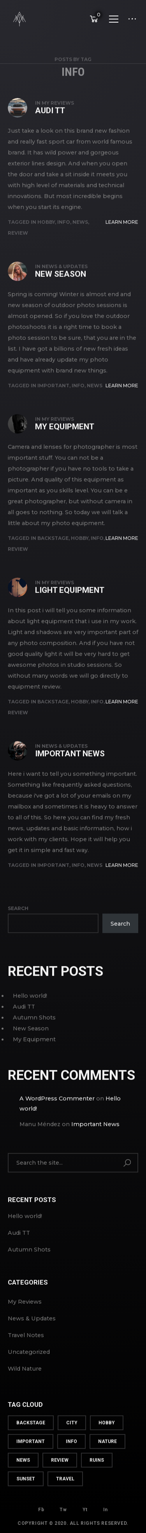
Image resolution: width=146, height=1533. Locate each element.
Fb (41, 1507)
